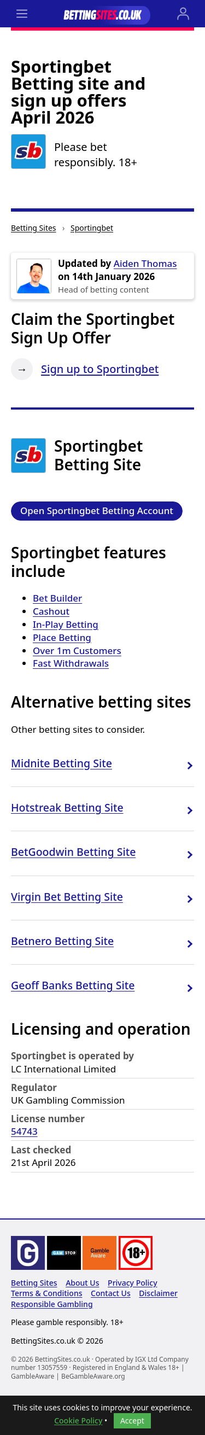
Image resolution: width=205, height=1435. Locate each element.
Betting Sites (33, 228)
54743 (24, 1131)
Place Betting (62, 637)
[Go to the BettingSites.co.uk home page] (102, 13)
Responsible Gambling (52, 1304)
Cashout (51, 611)
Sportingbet (92, 228)
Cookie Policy (78, 1420)
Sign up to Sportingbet (100, 368)
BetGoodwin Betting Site (73, 851)
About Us (82, 1283)
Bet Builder (57, 598)
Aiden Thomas (145, 263)
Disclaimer (158, 1293)
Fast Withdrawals (71, 663)
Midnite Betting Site (61, 763)
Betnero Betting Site (62, 941)
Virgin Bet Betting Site (67, 896)
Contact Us (111, 1293)
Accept (132, 1420)
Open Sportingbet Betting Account (96, 510)
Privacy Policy (132, 1283)
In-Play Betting (65, 624)
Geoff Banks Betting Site (72, 985)
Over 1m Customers (77, 650)
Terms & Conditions (46, 1293)
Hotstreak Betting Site (67, 807)
